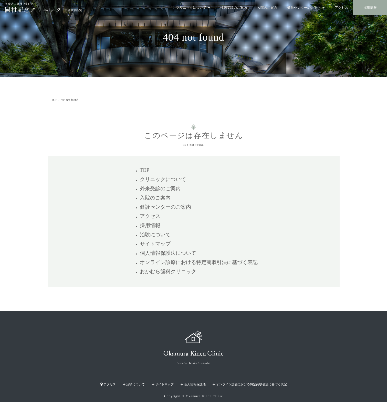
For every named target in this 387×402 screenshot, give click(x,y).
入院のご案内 (267, 7)
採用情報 (370, 7)
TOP (144, 170)
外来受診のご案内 (233, 7)
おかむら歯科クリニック (168, 271)
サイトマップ (155, 244)
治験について (155, 234)
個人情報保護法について (168, 253)
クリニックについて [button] (193, 7)
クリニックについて (163, 179)
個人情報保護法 (193, 384)
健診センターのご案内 (165, 207)
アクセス (341, 7)
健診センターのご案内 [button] (306, 7)
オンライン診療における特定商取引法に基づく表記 (199, 262)
